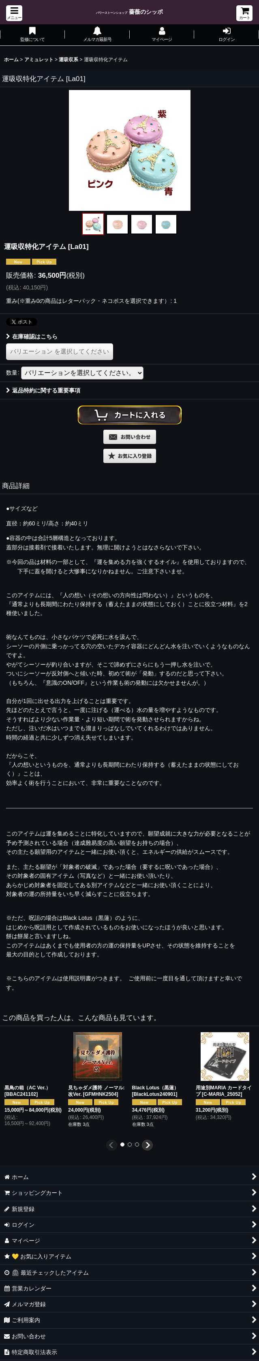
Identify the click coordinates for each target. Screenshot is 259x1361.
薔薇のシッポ (129, 12)
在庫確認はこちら (32, 336)
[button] (14, 13)
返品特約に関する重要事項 (43, 390)
